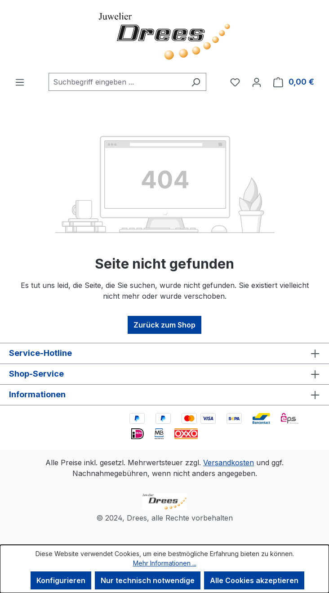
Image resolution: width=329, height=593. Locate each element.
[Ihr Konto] (256, 82)
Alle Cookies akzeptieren (254, 580)
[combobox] (117, 82)
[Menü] (20, 82)
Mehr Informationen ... (164, 563)
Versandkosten (228, 462)
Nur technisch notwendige (148, 580)
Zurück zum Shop (164, 324)
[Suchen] (195, 82)
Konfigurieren (60, 580)
